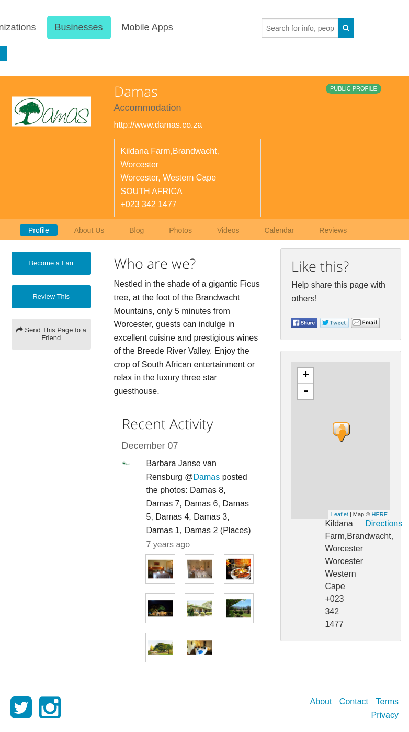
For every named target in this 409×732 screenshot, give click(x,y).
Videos (228, 230)
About (321, 701)
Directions (383, 523)
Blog (136, 230)
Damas (207, 476)
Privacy (385, 715)
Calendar (279, 230)
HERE (379, 514)
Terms (387, 701)
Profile (38, 230)
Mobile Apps (146, 27)
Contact (353, 701)
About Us (89, 230)
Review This (51, 296)
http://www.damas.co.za (158, 124)
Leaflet (339, 514)
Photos (180, 230)
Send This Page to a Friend (51, 334)
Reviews (333, 230)
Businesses (78, 27)
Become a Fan (51, 263)
